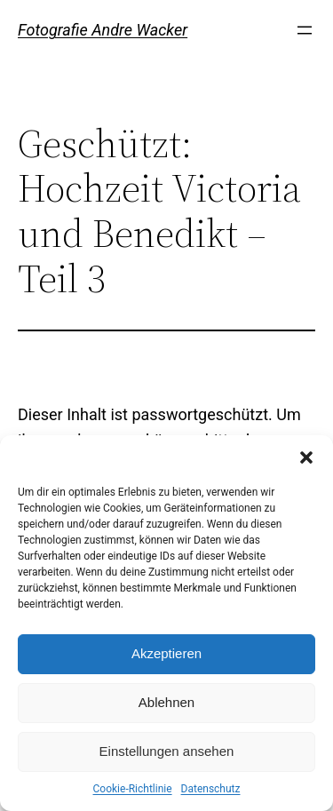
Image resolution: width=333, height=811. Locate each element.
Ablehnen (166, 702)
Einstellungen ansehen (166, 751)
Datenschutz (211, 789)
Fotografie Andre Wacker (102, 29)
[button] (306, 457)
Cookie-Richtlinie (132, 789)
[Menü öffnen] (304, 30)
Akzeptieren (166, 653)
